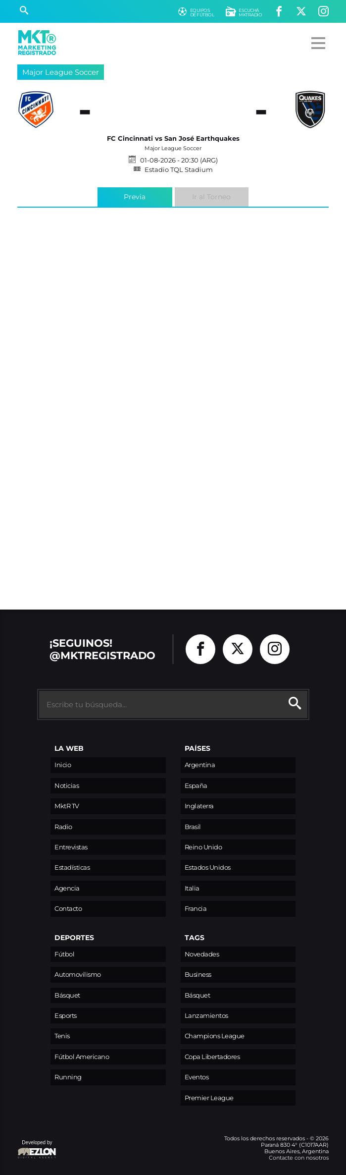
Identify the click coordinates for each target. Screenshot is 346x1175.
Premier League (209, 1098)
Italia (192, 888)
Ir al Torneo (211, 196)
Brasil (193, 827)
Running (68, 1077)
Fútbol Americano (81, 1057)
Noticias (66, 785)
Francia (196, 908)
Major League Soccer (60, 72)
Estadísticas (72, 867)
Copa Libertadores (212, 1057)
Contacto (68, 908)
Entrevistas (71, 847)
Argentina (200, 765)
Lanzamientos (206, 1015)
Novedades (202, 954)
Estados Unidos (208, 867)
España (196, 785)
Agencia (67, 888)
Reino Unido (203, 847)
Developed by (37, 1150)
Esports (65, 1015)
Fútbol (64, 954)
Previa (135, 196)
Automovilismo (77, 974)
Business (198, 974)
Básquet (67, 995)
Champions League (215, 1036)
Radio (63, 827)
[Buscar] (24, 11)
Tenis (62, 1036)
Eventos (197, 1077)
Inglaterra (199, 806)
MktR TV (66, 806)
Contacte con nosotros (299, 1157)
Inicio (62, 765)
